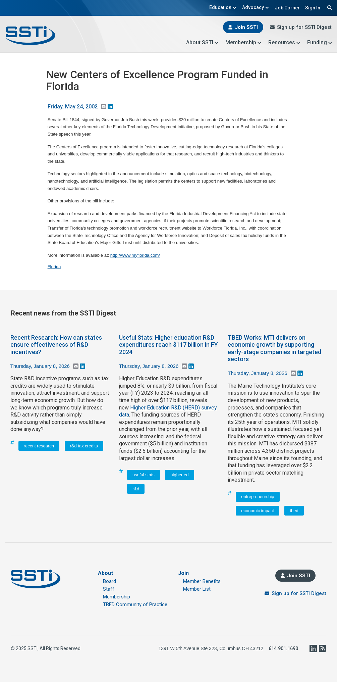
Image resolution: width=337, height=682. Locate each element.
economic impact (257, 510)
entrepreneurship (257, 496)
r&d (135, 488)
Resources (284, 42)
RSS (322, 648)
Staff (108, 589)
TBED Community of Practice (135, 604)
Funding (319, 42)
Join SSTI (246, 27)
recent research (39, 445)
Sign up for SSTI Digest (304, 27)
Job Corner (287, 7)
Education (223, 7)
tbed (294, 510)
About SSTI (202, 42)
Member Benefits (202, 581)
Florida (54, 266)
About (105, 573)
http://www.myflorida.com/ (135, 255)
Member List (197, 589)
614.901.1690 (283, 648)
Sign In (312, 7)
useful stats (143, 474)
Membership (243, 42)
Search (329, 7)
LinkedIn (313, 648)
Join (183, 573)
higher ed (179, 474)
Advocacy (255, 7)
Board (109, 581)
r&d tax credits (84, 445)
